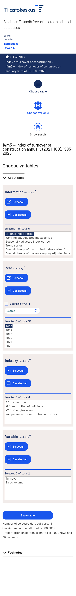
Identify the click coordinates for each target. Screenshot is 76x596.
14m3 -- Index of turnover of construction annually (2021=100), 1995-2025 (33, 68)
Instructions (10, 43)
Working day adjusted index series (38, 238)
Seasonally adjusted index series (38, 241)
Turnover (38, 478)
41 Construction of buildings (38, 406)
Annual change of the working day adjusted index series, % (38, 253)
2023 (38, 334)
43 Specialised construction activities (38, 414)
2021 (38, 342)
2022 (38, 338)
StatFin (18, 56)
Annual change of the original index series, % (38, 249)
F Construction (38, 402)
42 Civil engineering (38, 410)
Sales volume (38, 482)
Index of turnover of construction (28, 62)
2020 (38, 346)
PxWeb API (10, 47)
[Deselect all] (18, 214)
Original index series (19, 234)
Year (8, 268)
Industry (11, 360)
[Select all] (16, 202)
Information (14, 192)
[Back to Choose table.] (38, 86)
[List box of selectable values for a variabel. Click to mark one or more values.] (38, 243)
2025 (8, 326)
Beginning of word (20, 303)
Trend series (38, 245)
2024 (38, 330)
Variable (11, 436)
